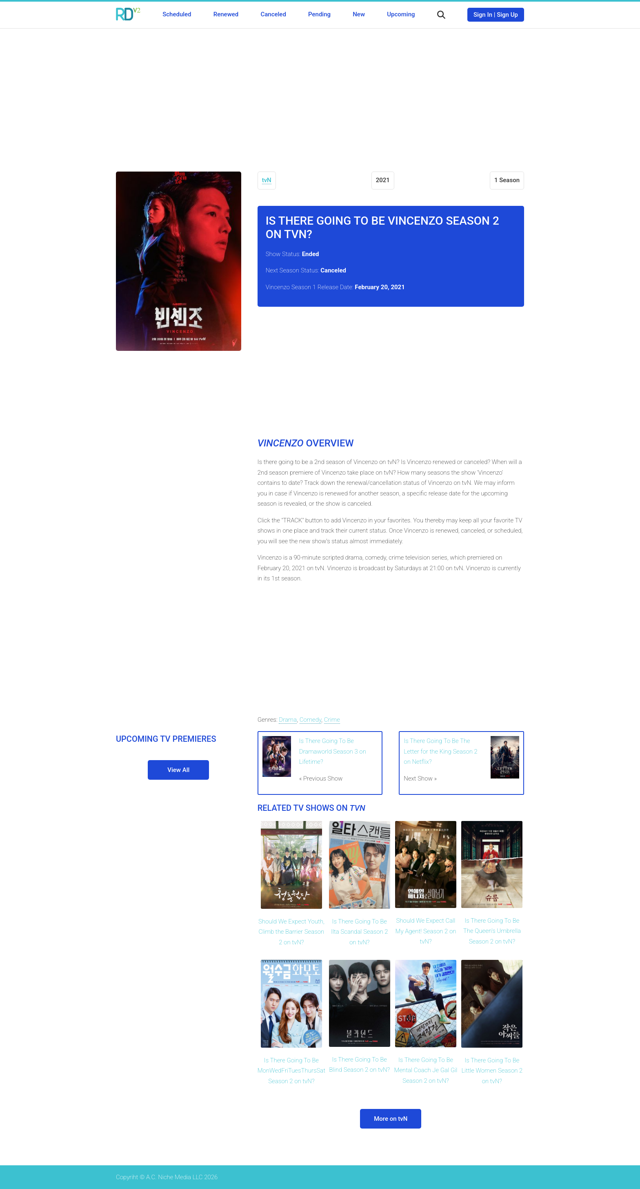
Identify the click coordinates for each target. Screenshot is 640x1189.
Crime (332, 719)
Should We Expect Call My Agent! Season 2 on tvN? (426, 931)
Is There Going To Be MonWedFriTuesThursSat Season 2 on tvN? (291, 1071)
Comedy (311, 719)
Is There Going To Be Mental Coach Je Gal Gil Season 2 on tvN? (426, 1070)
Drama (288, 719)
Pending (319, 14)
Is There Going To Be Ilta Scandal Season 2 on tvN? (359, 932)
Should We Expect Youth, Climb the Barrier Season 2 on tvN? (291, 932)
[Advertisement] (320, 94)
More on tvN (390, 1118)
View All (178, 770)
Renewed (225, 14)
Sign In (482, 14)
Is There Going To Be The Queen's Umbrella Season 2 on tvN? (492, 931)
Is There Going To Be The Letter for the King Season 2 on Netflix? (441, 751)
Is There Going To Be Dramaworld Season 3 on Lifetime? (332, 751)
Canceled (273, 14)
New (359, 14)
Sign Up (507, 14)
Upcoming (401, 14)
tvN (266, 180)
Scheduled (176, 14)
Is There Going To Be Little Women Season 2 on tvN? (491, 1071)
